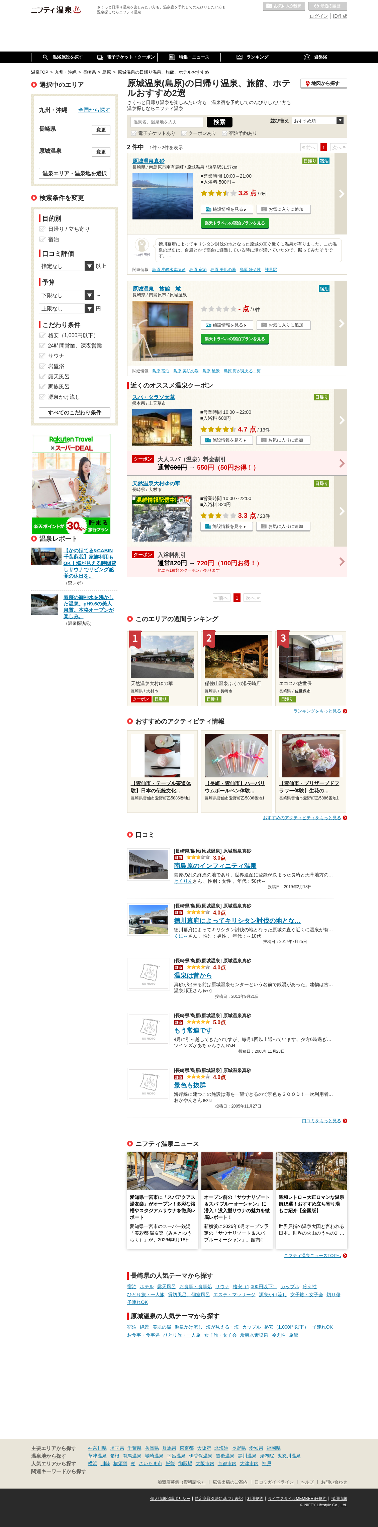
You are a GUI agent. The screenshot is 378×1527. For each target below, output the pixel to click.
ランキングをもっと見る (317, 710)
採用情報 (339, 1498)
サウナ (222, 1286)
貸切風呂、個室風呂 (189, 1294)
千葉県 (134, 1448)
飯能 (170, 1463)
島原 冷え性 (250, 269)
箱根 (114, 1455)
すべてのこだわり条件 (74, 412)
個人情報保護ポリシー (170, 1498)
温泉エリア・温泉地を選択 (74, 173)
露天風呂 (166, 1286)
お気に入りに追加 (286, 209)
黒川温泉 (247, 1455)
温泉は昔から (193, 975)
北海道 (221, 1448)
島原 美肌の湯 (222, 269)
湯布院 (267, 1455)
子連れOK (137, 1302)
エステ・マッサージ (234, 1294)
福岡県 (274, 1448)
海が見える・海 (222, 1327)
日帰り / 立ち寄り (69, 229)
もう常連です (193, 1030)
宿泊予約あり (243, 133)
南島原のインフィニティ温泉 (215, 865)
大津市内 (249, 1463)
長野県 (239, 1448)
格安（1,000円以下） (255, 1286)
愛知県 (256, 1448)
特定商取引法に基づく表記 (219, 1498)
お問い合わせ (334, 1482)
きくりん (183, 880)
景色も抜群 (190, 1085)
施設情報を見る (228, 209)
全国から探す (94, 110)
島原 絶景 (210, 371)
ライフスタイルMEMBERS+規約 (297, 1498)
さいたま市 (150, 1463)
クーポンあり (202, 133)
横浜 (92, 1463)
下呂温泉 (176, 1455)
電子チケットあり (157, 133)
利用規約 (255, 1498)
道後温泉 (225, 1455)
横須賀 (120, 1463)
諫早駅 (271, 269)
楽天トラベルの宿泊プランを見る (235, 223)
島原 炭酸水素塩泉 (168, 269)
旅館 (293, 1335)
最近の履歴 (327, 6)
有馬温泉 (132, 1455)
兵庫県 (152, 1448)
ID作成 (340, 16)
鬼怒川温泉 (289, 1455)
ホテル (147, 1286)
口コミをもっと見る (321, 1120)
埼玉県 (117, 1448)
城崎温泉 (154, 1455)
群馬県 (169, 1448)
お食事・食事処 (195, 1286)
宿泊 (131, 1286)
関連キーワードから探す (58, 1471)
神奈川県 (97, 1448)
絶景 (144, 1327)
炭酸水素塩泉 (254, 1335)
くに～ (181, 935)
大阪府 (204, 1448)
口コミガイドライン (274, 1482)
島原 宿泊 (197, 269)
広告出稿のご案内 (230, 1482)
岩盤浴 (56, 366)
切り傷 (333, 1294)
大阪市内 (205, 1463)
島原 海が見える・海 (242, 371)
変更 (101, 129)
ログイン (318, 16)
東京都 (187, 1448)
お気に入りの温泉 (284, 6)
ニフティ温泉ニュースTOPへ (312, 1255)
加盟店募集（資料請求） (181, 1482)
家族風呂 (59, 386)
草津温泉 (97, 1455)
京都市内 (227, 1463)
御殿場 (185, 1463)
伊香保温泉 (200, 1455)
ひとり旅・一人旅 (146, 1294)
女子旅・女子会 (306, 1294)
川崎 (105, 1463)
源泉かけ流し (273, 1294)
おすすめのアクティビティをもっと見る (302, 817)
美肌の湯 (162, 1327)
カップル (290, 1286)
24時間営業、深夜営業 (75, 346)
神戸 (266, 1463)
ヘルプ (307, 1482)
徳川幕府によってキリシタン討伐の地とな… (237, 920)
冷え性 (310, 1286)
